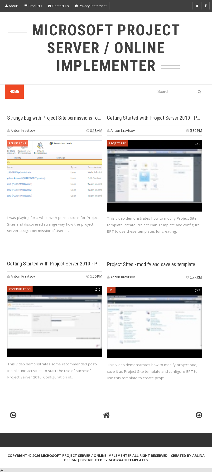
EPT (111, 290)
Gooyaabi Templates (128, 460)
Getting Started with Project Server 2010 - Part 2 (157, 118)
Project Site (117, 143)
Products (33, 6)
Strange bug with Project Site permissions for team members (69, 118)
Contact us (58, 6)
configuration (20, 289)
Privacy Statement (91, 6)
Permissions (17, 143)
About (11, 6)
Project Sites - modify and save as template (151, 264)
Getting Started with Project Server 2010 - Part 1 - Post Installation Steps (82, 264)
